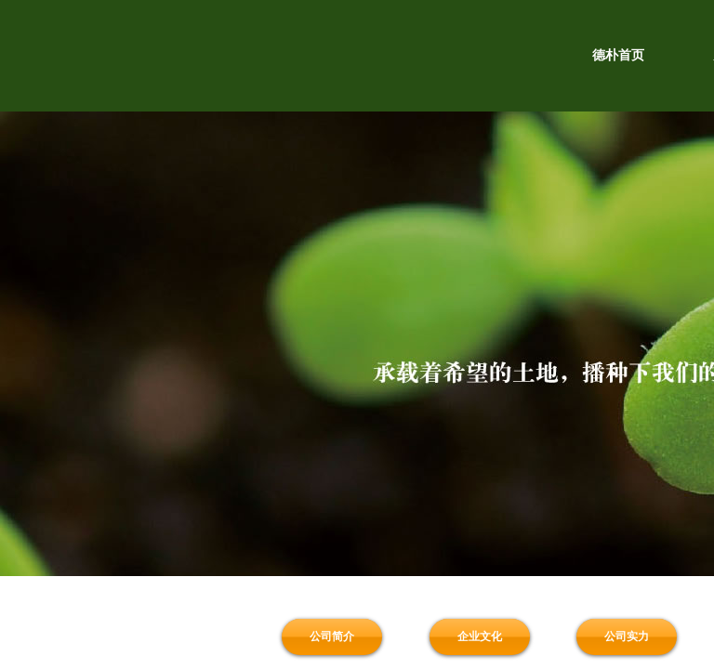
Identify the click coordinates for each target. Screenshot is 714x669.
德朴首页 (618, 55)
